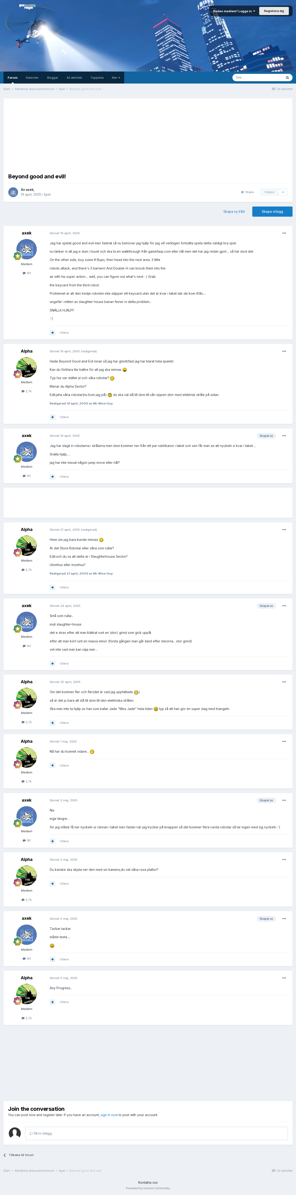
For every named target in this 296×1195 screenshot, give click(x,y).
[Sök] (257, 77)
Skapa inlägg (272, 211)
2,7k (27, 391)
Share (247, 192)
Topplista (97, 77)
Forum (13, 80)
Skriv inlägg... (42, 1133)
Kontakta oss (148, 1182)
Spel (47, 194)
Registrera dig (274, 11)
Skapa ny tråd (234, 211)
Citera (64, 332)
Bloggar (52, 77)
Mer (116, 77)
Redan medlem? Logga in (234, 11)
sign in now (109, 1115)
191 (27, 273)
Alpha (27, 351)
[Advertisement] (148, 135)
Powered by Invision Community (148, 1188)
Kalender (32, 77)
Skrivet (65, 233)
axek (30, 190)
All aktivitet (74, 77)
